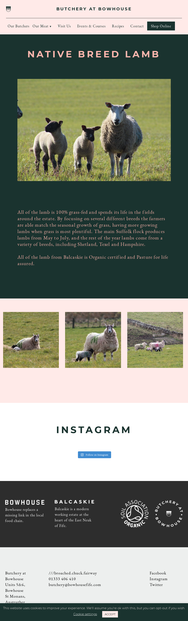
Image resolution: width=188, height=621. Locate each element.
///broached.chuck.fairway (73, 573)
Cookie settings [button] (85, 614)
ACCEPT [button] (110, 614)
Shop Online (161, 26)
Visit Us (64, 26)
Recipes (118, 26)
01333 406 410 (62, 578)
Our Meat (40, 26)
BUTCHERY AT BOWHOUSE (94, 8)
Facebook (158, 573)
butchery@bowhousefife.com (75, 584)
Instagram (159, 578)
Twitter (156, 584)
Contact (137, 26)
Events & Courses (91, 26)
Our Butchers (18, 26)
